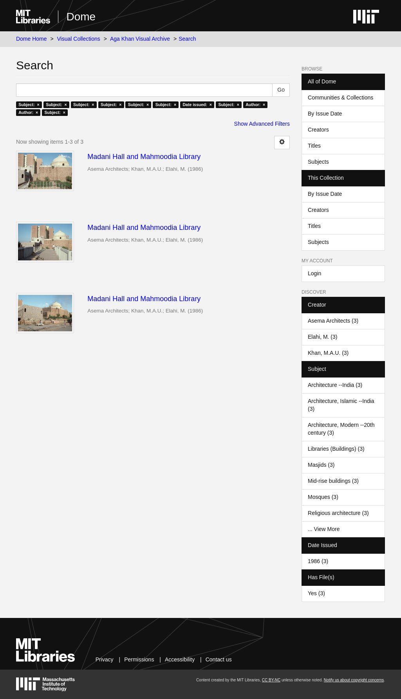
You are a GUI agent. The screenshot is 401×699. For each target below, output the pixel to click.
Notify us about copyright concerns (354, 680)
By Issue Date (325, 113)
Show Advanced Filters (262, 124)
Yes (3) (316, 593)
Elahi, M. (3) (322, 337)
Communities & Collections (340, 97)
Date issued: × (197, 104)
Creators (318, 129)
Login (314, 273)
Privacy (105, 659)
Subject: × (28, 104)
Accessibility (180, 659)
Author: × (255, 104)
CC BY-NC (271, 680)
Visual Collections (78, 39)
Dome (81, 17)
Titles (314, 146)
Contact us (219, 659)
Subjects (318, 162)
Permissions (139, 659)
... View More (324, 529)
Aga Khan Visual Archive (140, 39)
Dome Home (31, 39)
